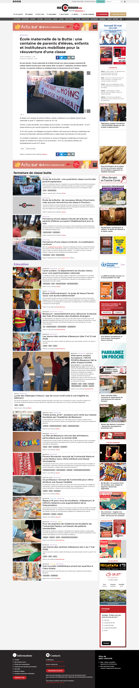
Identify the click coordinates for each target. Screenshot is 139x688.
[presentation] (84, 111)
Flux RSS (17, 669)
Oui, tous (106, 620)
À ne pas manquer (113, 442)
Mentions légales (20, 671)
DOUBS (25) (45, 268)
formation (85, 386)
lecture (64, 426)
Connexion (119, 312)
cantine (45, 345)
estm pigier (91, 383)
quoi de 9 (91, 386)
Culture (52, 564)
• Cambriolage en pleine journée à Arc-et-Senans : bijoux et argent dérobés (111, 92)
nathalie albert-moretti (73, 426)
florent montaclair (61, 470)
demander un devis (55, 671)
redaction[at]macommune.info (55, 661)
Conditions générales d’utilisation (24, 673)
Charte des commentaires (22, 664)
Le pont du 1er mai (109, 622)
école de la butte (30, 148)
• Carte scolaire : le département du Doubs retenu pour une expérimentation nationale (113, 73)
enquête (45, 491)
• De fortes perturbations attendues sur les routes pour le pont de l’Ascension (112, 98)
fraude (50, 491)
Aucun (106, 630)
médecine (52, 537)
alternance (74, 383)
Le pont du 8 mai (108, 625)
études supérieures (76, 386)
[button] (121, 1)
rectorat (21, 405)
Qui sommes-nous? (20, 662)
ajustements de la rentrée (55, 247)
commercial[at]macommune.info (55, 666)
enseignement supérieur (49, 470)
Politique (61, 268)
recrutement (64, 446)
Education (24, 35)
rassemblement (71, 326)
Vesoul (44, 291)
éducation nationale (61, 283)
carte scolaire (46, 255)
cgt (44, 326)
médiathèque (54, 575)
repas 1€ (60, 514)
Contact (17, 659)
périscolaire (56, 446)
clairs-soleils (46, 575)
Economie (53, 498)
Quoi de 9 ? (89, 353)
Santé (60, 521)
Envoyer (106, 643)
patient (58, 537)
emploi (84, 383)
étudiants (54, 514)
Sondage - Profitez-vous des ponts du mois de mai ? (111, 616)
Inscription (107, 312)
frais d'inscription (62, 326)
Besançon (45, 311)
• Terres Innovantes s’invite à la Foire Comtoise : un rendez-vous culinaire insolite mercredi (112, 79)
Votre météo (113, 561)
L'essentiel (113, 67)
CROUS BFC (46, 514)
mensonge (69, 470)
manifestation (56, 232)
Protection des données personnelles (26, 666)
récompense (57, 491)
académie (45, 426)
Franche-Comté (47, 412)
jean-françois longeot (72, 283)
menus (55, 345)
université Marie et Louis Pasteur (82, 470)
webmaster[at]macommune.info (55, 682)
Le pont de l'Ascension (110, 628)
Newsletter (19, 677)
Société (60, 311)
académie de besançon (55, 426)
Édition (72, 10)
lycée (16, 405)
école (22, 148)
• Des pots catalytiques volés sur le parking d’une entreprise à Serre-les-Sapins (113, 85)
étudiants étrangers (51, 326)
